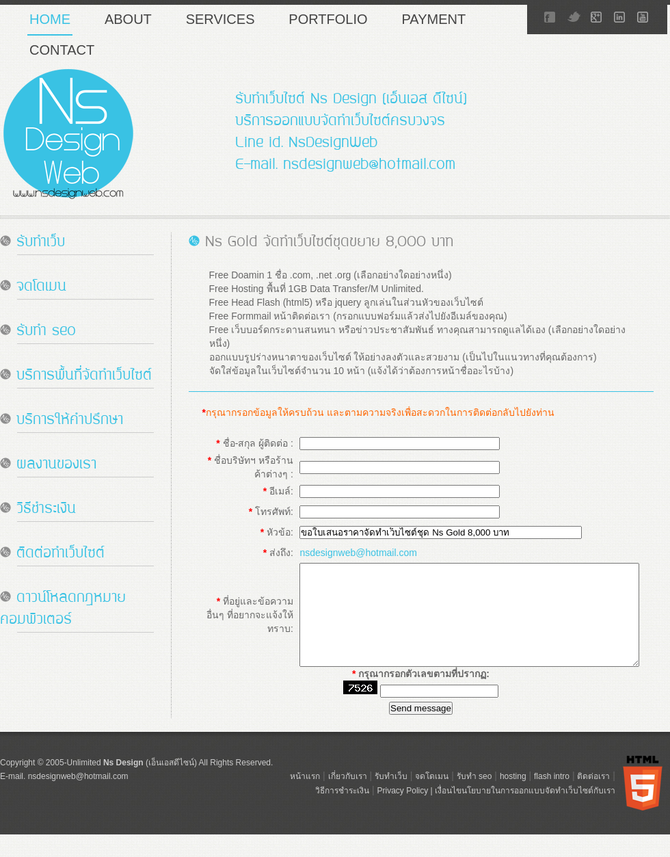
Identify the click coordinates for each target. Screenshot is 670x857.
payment (433, 19)
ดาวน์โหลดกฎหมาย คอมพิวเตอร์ (63, 610)
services (220, 19)
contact (61, 49)
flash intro (552, 817)
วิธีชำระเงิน (46, 510)
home (49, 19)
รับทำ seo (46, 332)
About (128, 19)
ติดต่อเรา (593, 817)
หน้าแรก (305, 817)
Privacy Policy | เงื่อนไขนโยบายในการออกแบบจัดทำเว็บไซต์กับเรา (496, 831)
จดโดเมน (41, 287)
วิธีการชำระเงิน (342, 831)
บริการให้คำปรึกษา (69, 421)
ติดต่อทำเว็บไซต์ (60, 554)
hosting (513, 817)
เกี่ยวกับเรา (347, 817)
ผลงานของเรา (56, 465)
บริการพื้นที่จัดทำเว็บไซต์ (84, 376)
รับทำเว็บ (40, 243)
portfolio (328, 19)
